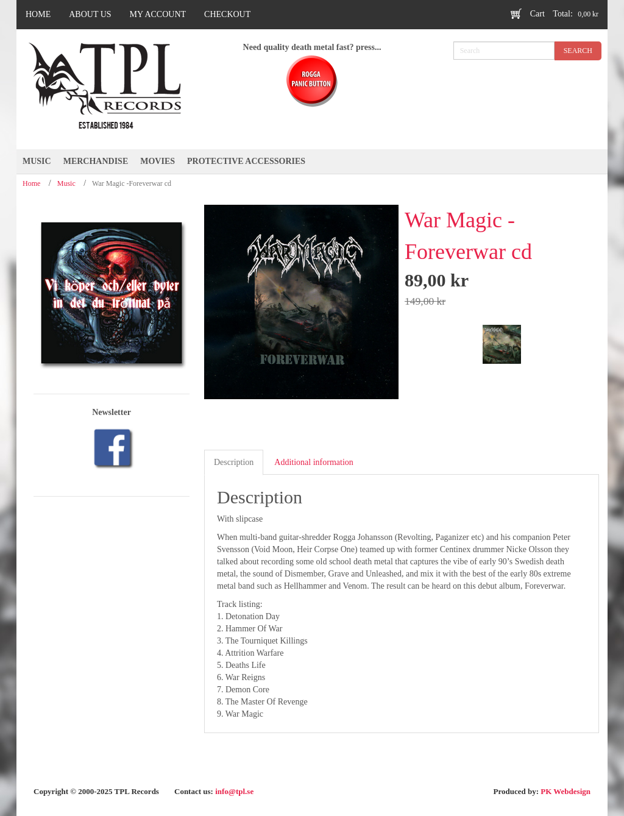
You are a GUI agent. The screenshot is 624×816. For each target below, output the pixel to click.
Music (66, 183)
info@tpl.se (234, 791)
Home (31, 183)
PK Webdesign (565, 791)
